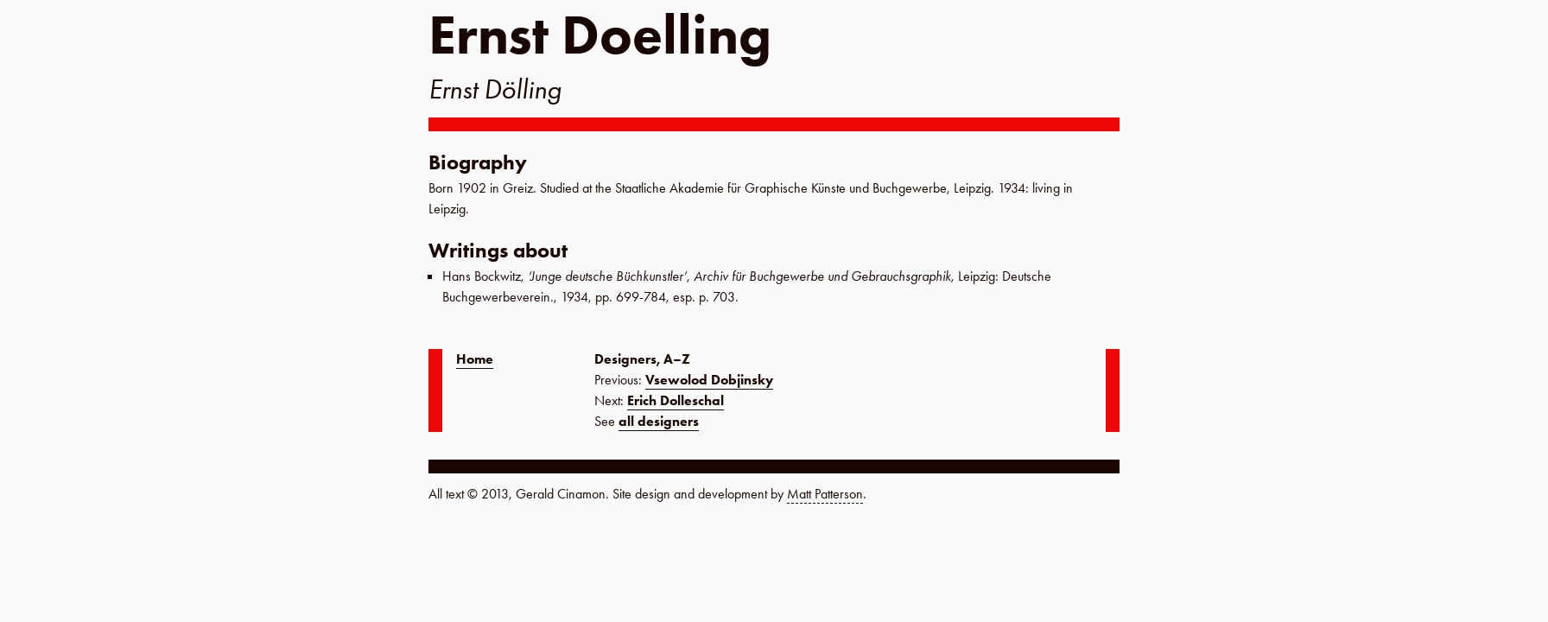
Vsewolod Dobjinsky (709, 380)
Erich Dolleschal (675, 400)
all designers (659, 421)
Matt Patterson (825, 494)
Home (474, 359)
